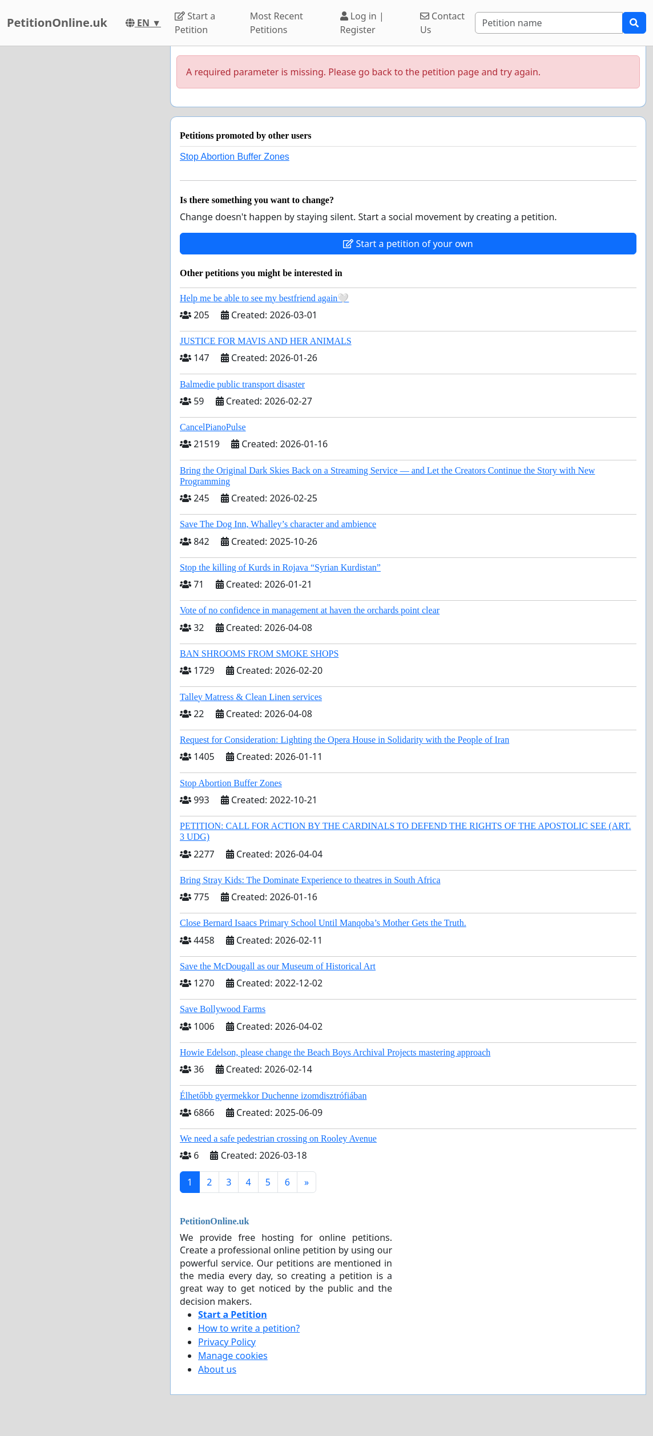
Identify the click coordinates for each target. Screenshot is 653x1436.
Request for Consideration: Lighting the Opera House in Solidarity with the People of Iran (344, 740)
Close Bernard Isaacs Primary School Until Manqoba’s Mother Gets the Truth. (323, 923)
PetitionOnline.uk (57, 22)
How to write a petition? (249, 1328)
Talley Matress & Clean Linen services (251, 697)
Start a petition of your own (408, 243)
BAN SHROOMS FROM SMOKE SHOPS (259, 653)
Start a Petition (195, 23)
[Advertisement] (81, 217)
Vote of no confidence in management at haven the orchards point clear (310, 610)
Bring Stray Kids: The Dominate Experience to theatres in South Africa (310, 880)
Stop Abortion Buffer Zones (234, 156)
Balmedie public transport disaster (242, 384)
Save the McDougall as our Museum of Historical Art (278, 966)
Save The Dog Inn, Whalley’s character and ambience (278, 524)
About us (217, 1369)
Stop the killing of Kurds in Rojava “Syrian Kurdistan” (280, 567)
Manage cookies (233, 1355)
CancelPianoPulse (213, 427)
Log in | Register (362, 23)
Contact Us (442, 23)
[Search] (549, 23)
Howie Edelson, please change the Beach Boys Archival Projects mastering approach (335, 1052)
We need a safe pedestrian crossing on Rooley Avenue (278, 1138)
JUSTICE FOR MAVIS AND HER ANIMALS (266, 341)
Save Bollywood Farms (222, 1009)
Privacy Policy (227, 1342)
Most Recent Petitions (276, 23)
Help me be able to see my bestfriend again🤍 (264, 298)
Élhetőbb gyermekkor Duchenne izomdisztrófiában (273, 1096)
